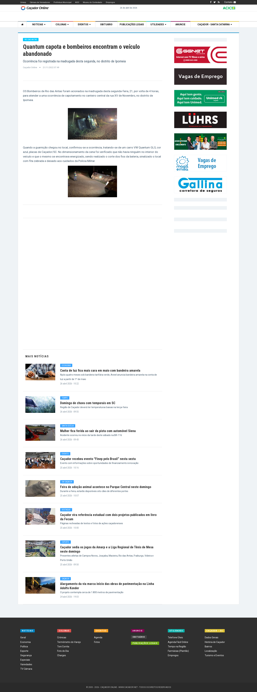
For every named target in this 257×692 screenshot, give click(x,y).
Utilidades (158, 24)
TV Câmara (26, 669)
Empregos (110, 2)
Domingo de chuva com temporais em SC (87, 403)
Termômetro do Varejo (69, 642)
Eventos (84, 24)
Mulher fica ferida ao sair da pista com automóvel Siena (98, 431)
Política (24, 646)
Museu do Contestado (92, 2)
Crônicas (61, 637)
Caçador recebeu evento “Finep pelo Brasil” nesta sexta (98, 459)
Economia (25, 642)
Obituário (106, 24)
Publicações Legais (132, 24)
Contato (230, 2)
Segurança (26, 655)
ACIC (77, 2)
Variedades (26, 664)
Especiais (25, 660)
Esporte (24, 651)
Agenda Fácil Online (178, 642)
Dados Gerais (211, 637)
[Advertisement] (92, 283)
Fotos (97, 642)
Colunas (62, 24)
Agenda (98, 637)
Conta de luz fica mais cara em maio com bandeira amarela (100, 370)
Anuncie (180, 24)
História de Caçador (215, 642)
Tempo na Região (177, 646)
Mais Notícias (37, 356)
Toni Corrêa (63, 646)
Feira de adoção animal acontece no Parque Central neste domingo (105, 487)
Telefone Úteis (175, 637)
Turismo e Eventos (214, 655)
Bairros (208, 646)
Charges (61, 655)
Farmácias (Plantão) (178, 651)
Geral (23, 637)
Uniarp (23, 2)
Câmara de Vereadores (40, 2)
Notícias (38, 24)
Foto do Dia (63, 651)
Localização (211, 651)
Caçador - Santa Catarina (215, 24)
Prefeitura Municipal (62, 2)
